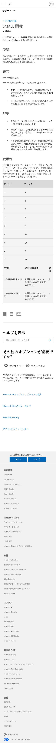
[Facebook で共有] (5, 313)
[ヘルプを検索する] (10, 3)
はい (18, 459)
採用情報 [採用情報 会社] (7, 702)
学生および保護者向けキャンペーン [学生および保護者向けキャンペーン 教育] (17, 588)
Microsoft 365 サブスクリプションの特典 (22, 394)
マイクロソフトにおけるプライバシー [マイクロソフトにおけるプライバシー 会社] (18, 711)
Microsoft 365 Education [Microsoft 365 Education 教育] (12, 574)
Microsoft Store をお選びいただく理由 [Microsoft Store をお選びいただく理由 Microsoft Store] (18, 546)
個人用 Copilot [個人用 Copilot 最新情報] (9, 494)
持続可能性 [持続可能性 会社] (8, 726)
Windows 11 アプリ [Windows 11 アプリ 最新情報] (11, 508)
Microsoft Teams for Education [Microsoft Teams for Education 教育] (15, 569)
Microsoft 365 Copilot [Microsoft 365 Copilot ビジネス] (11, 636)
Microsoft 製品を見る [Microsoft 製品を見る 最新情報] (11, 503)
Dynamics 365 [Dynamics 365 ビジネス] (9, 621)
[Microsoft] (28, 2)
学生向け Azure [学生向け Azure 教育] (9, 593)
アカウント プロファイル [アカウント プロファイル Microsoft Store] (13, 522)
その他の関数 (9, 20)
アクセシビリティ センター (16, 428)
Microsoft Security (11, 417)
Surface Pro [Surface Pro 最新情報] (8, 474)
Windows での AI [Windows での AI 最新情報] (10, 498)
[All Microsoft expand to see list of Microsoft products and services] (3, 4)
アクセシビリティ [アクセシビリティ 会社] (10, 721)
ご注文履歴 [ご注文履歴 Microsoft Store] (8, 541)
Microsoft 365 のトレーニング (17, 405)
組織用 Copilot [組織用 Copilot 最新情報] (9, 489)
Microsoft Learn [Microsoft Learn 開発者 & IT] (9, 659)
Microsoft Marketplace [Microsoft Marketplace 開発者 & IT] (12, 674)
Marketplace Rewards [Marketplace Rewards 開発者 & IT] (11, 683)
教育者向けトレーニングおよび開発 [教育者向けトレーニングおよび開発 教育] (17, 584)
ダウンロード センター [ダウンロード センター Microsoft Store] (12, 527)
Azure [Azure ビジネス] (6, 617)
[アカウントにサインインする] (51, 4)
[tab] (14, 366)
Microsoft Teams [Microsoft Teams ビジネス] (10, 641)
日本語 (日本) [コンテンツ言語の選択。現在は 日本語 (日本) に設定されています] (13, 734)
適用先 (8, 31)
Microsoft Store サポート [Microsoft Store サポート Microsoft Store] (13, 531)
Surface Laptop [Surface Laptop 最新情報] (9, 479)
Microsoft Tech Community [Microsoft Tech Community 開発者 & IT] (13, 669)
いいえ (37, 459)
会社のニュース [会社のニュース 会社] (9, 707)
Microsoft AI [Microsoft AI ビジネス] (8, 607)
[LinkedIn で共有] (10, 313)
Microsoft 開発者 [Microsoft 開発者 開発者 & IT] (10, 654)
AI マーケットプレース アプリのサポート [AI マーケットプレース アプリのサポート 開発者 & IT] (19, 664)
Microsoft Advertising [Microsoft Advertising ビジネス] (11, 631)
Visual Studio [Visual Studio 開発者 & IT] (8, 688)
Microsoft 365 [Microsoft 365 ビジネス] (9, 626)
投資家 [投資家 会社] (6, 716)
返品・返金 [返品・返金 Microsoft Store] (8, 536)
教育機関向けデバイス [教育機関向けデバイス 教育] (12, 564)
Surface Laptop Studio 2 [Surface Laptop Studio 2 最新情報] (12, 484)
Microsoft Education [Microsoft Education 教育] (11, 560)
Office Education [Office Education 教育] (9, 579)
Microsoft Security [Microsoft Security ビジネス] (10, 612)
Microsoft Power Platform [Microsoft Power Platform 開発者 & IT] (13, 678)
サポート (7, 10)
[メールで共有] (17, 313)
